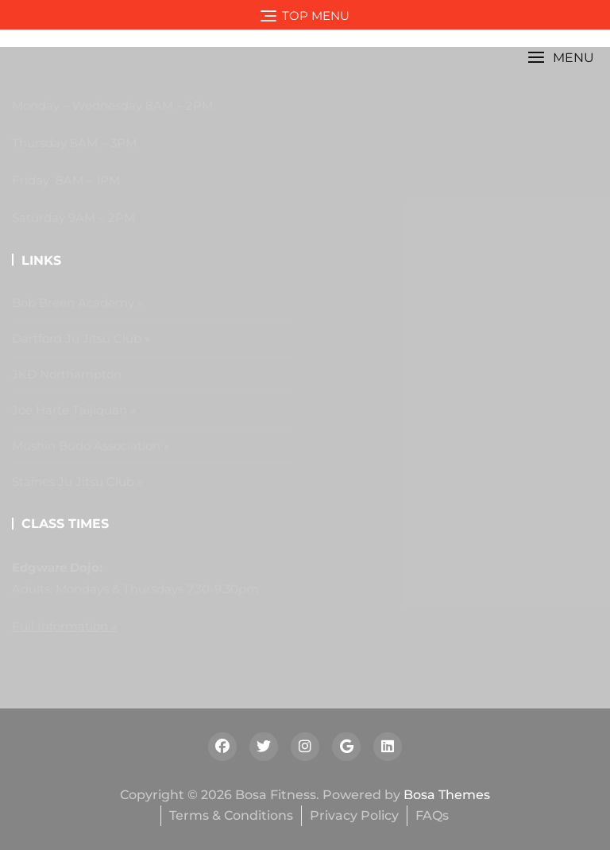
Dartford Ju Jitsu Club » (81, 338)
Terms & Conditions (231, 815)
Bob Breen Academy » (77, 302)
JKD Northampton (67, 374)
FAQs (432, 815)
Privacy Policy (354, 815)
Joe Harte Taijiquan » (74, 409)
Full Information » (64, 626)
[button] (560, 57)
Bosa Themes (446, 794)
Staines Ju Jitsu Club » (77, 481)
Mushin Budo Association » (90, 445)
